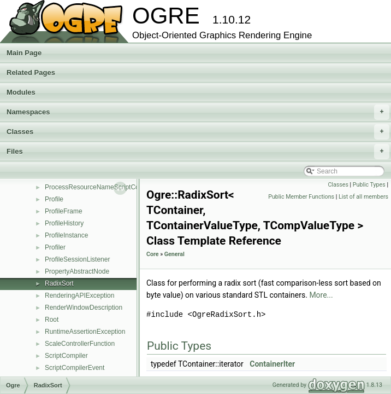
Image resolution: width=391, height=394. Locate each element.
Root (51, 319)
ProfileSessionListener (77, 259)
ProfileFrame (63, 211)
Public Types (369, 184)
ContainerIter (272, 364)
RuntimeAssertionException (85, 331)
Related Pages (31, 72)
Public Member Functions (301, 196)
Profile (54, 199)
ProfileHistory (64, 223)
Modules (21, 92)
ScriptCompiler (66, 356)
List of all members (363, 196)
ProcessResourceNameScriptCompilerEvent (109, 187)
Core (152, 254)
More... (321, 295)
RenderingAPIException (79, 295)
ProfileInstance (66, 235)
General (174, 254)
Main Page (24, 53)
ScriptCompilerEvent (74, 368)
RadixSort (59, 283)
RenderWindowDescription (83, 307)
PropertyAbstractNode (77, 271)
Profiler (55, 247)
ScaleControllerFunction (80, 343)
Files (198, 151)
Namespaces (198, 112)
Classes (198, 132)
